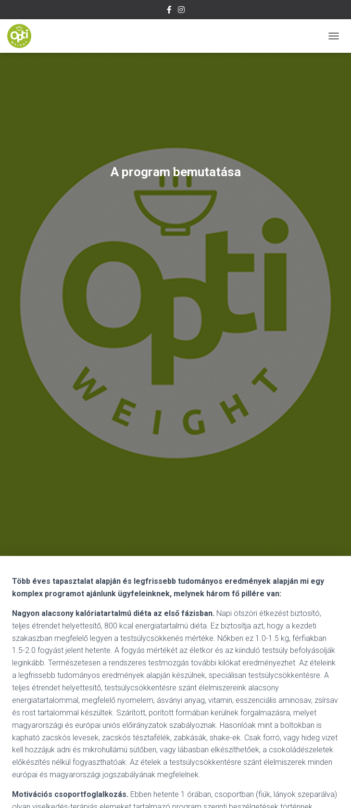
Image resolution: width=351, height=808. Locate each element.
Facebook (169, 11)
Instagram (181, 11)
